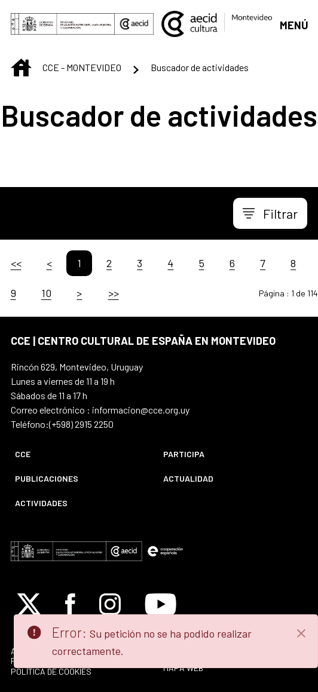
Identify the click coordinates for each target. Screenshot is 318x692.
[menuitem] (79, 454)
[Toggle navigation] (270, 213)
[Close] (301, 633)
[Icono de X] (29, 604)
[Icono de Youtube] (160, 604)
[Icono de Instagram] (110, 604)
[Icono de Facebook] (70, 604)
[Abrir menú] (293, 24)
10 (46, 292)
